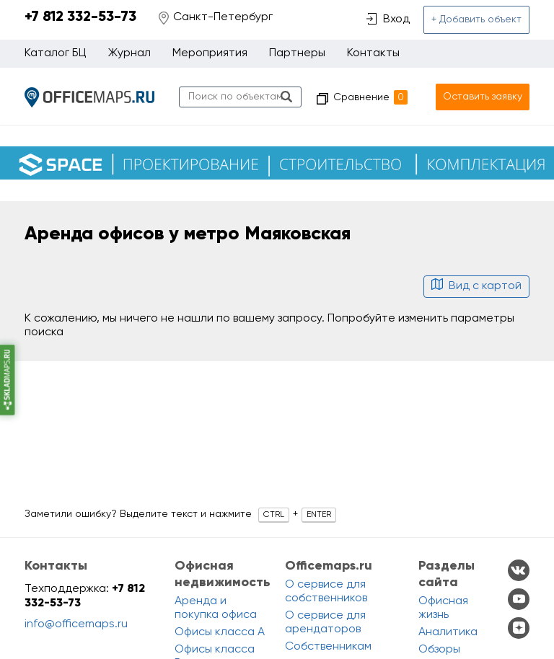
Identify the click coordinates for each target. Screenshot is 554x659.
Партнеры (297, 53)
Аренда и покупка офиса (216, 608)
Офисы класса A (220, 632)
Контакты (373, 53)
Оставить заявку (482, 97)
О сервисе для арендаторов (325, 622)
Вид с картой (476, 286)
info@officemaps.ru (76, 624)
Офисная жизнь (443, 608)
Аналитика (448, 632)
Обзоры (439, 649)
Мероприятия (209, 53)
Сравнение (370, 97)
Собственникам (328, 647)
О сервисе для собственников (326, 591)
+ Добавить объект (476, 19)
